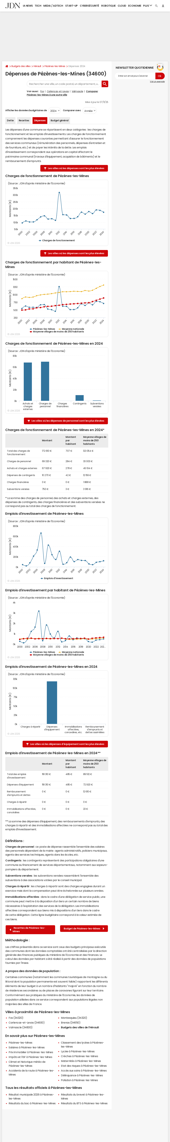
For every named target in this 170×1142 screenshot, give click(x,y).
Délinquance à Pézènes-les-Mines (82, 1075)
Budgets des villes (20, 66)
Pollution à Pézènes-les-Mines (79, 1080)
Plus (147, 5)
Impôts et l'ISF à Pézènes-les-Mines (30, 1057)
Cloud (122, 5)
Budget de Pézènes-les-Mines (84, 928)
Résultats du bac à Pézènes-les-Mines (32, 1103)
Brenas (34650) (70, 1022)
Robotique (108, 5)
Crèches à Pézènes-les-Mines (79, 1056)
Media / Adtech (53, 5)
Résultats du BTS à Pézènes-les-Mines (84, 1103)
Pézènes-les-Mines (54, 66)
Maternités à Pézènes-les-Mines (81, 1061)
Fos (42, 91)
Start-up (71, 5)
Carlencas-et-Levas (58, 91)
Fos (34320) (16, 1017)
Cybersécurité (89, 5)
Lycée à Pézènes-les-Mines (78, 1051)
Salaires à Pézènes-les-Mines (27, 1047)
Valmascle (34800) (21, 1027)
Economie (134, 5)
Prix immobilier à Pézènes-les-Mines (31, 1052)
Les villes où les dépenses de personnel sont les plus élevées (68, 421)
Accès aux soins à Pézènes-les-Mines (84, 1070)
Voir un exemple (157, 82)
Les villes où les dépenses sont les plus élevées (76, 168)
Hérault (37, 66)
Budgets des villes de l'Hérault (80, 1027)
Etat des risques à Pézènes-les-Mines (84, 1065)
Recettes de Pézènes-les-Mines (27, 930)
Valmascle (77, 91)
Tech (38, 5)
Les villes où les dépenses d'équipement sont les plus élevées (67, 744)
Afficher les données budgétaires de (26, 110)
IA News (28, 5)
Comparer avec (71, 110)
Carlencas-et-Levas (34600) (27, 1022)
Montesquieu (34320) (74, 1017)
